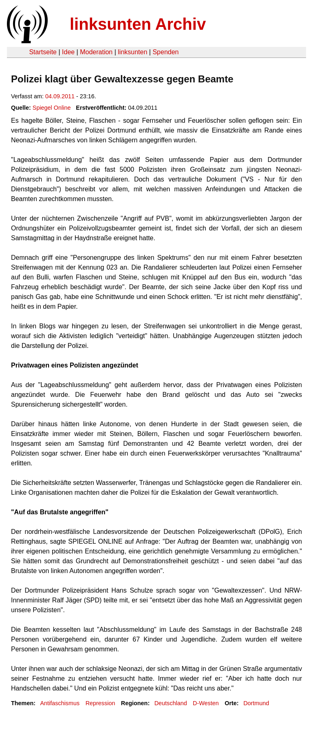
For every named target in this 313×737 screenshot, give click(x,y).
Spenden (165, 52)
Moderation (96, 52)
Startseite (43, 52)
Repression (100, 703)
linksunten (132, 52)
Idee (68, 52)
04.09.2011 (60, 96)
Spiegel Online (52, 107)
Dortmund (256, 703)
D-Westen (206, 703)
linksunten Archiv (138, 24)
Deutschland (170, 703)
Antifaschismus (59, 703)
